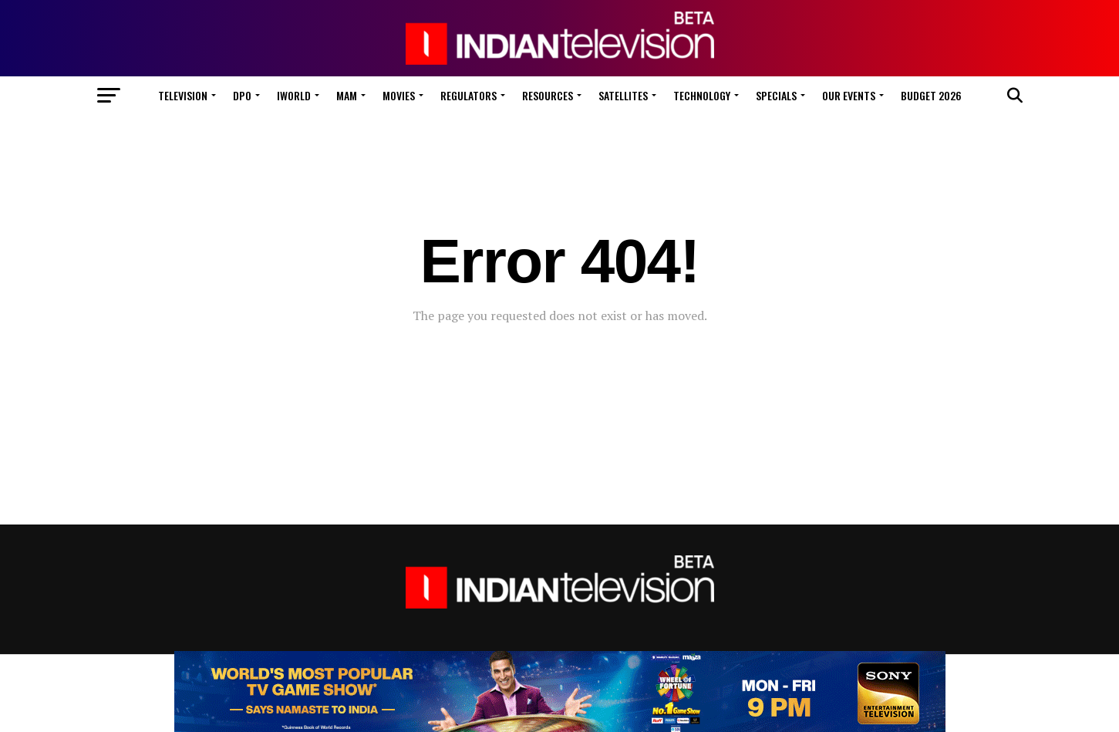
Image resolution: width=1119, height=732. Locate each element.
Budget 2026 (931, 95)
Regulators (468, 95)
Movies (399, 95)
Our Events (848, 95)
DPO (242, 95)
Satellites (623, 95)
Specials (776, 95)
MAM (346, 95)
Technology (701, 95)
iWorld (294, 95)
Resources (547, 95)
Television (182, 95)
